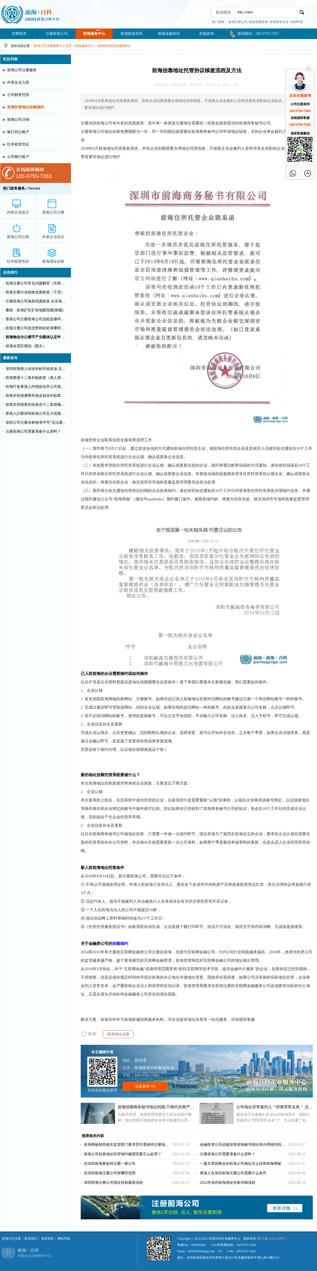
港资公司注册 (53, 212)
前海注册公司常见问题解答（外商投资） (37, 283)
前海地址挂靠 (118, 1034)
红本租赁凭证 (18, 144)
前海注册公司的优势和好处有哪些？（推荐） (37, 328)
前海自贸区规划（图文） (26, 346)
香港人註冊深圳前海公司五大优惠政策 (37, 413)
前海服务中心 (94, 34)
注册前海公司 (57, 34)
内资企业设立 (18, 212)
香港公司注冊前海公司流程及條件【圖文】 (37, 319)
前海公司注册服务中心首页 (53, 46)
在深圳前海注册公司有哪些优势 (110, 1173)
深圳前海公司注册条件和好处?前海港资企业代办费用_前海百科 (30, 14)
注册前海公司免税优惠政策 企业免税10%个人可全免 (37, 301)
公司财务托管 (18, 95)
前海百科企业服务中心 (224, 1238)
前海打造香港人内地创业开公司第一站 (37, 387)
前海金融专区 (169, 34)
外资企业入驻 (18, 82)
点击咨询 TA (145, 1086)
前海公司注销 (18, 120)
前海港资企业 (279, 22)
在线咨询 (206, 34)
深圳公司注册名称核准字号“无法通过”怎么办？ (37, 422)
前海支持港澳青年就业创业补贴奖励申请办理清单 (37, 396)
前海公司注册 (11, 1238)
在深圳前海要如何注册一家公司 (110, 1164)
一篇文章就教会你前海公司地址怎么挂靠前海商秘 (240, 1164)
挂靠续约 (120, 943)
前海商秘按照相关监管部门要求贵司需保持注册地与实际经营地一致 (128, 1145)
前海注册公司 (237, 22)
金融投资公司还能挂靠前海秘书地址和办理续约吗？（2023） (244, 1145)
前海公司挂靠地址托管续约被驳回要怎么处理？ (122, 1154)
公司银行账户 (18, 157)
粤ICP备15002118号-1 (271, 1238)
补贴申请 (296, 22)
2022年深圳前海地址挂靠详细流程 (227, 1183)
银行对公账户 (18, 132)
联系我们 (31, 1238)
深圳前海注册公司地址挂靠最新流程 (113, 1183)
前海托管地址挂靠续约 (113, 46)
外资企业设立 (53, 237)
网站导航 (63, 1238)
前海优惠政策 (258, 22)
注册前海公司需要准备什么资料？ (227, 1154)
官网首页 (19, 34)
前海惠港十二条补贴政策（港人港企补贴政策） (37, 378)
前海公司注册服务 (22, 70)
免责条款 (47, 1238)
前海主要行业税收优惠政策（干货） (35, 292)
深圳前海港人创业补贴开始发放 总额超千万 (37, 369)
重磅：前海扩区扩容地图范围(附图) (34, 310)
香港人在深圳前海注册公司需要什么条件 (233, 1173)
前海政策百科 (132, 34)
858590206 (198, 1245)
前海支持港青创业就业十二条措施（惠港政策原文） (37, 405)
